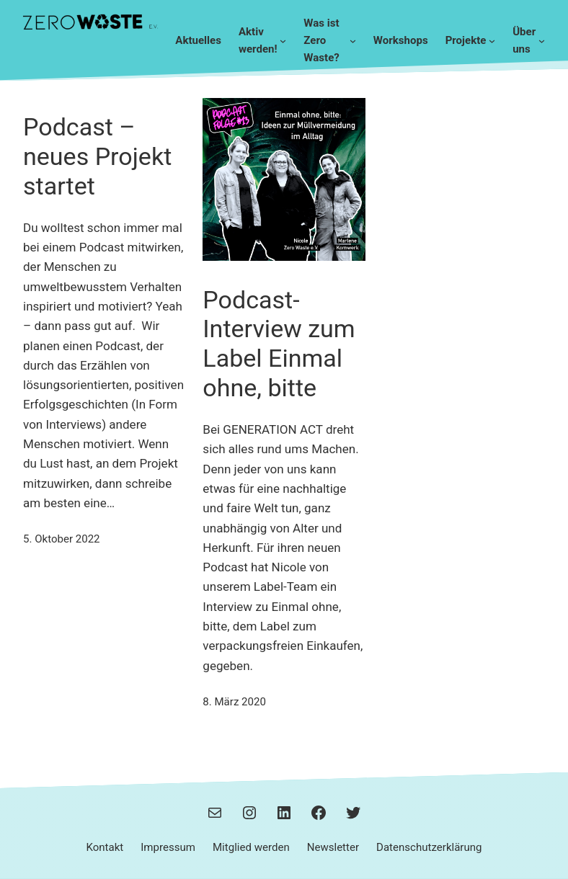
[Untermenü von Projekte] (492, 40)
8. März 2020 (234, 701)
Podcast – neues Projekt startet (97, 156)
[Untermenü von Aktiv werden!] (283, 40)
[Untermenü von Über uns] (541, 40)
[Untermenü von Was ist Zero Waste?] (353, 40)
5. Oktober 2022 (61, 538)
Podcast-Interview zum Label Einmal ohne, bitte (279, 344)
